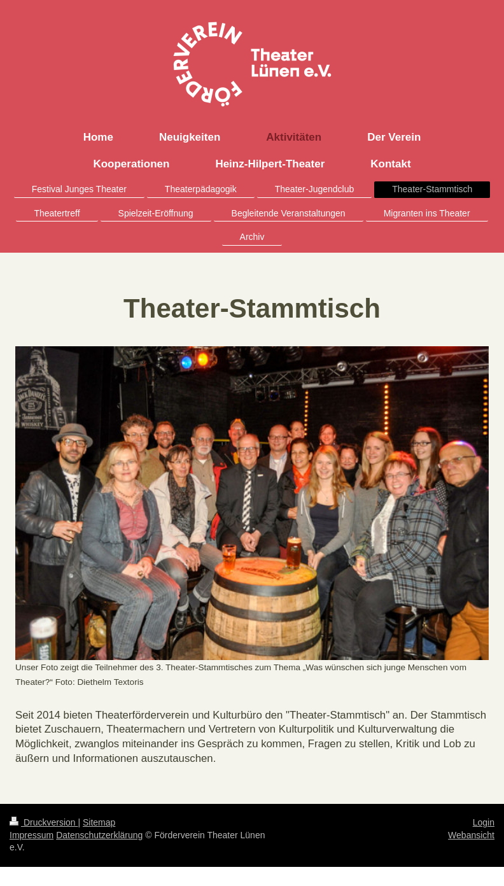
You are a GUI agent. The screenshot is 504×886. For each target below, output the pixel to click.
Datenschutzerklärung (99, 835)
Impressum (31, 835)
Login (483, 822)
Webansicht (471, 835)
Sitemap (99, 822)
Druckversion (44, 822)
